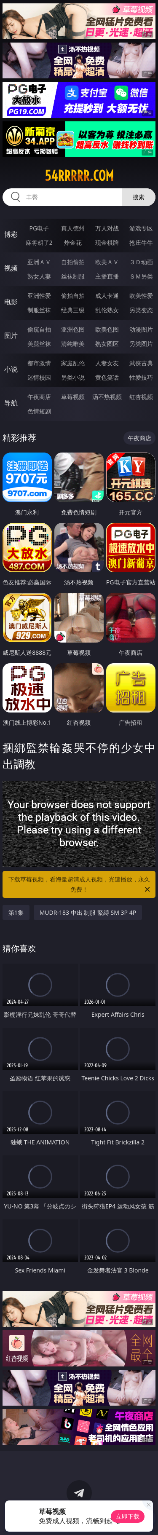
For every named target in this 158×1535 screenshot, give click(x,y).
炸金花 (73, 242)
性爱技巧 (141, 377)
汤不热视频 (107, 397)
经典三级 (73, 310)
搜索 (139, 197)
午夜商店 (39, 397)
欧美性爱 (141, 296)
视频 (11, 268)
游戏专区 (141, 228)
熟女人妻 (39, 276)
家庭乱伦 (73, 363)
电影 (11, 301)
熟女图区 (107, 344)
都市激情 (39, 363)
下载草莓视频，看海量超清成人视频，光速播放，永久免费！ (80, 885)
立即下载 (127, 1516)
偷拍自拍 (73, 296)
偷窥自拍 (39, 329)
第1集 (16, 912)
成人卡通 (107, 296)
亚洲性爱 (39, 296)
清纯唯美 (73, 344)
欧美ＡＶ (107, 262)
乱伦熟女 (107, 310)
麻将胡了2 (39, 242)
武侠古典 (141, 363)
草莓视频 (73, 397)
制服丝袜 (39, 310)
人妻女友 (107, 363)
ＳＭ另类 (141, 276)
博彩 (11, 234)
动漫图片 (141, 329)
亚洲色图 (73, 329)
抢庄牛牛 (141, 242)
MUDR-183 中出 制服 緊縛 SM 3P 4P (88, 912)
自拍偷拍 (73, 262)
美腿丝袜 (39, 344)
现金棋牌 (107, 242)
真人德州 (73, 228)
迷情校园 (39, 377)
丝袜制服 (73, 276)
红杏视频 (141, 397)
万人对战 (107, 228)
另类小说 (73, 377)
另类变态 (141, 310)
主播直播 (107, 276)
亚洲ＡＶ (39, 262)
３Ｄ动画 (141, 262)
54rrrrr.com (79, 175)
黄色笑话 (107, 377)
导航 (11, 402)
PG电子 (39, 228)
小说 (11, 369)
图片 (11, 335)
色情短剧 (39, 411)
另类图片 (141, 344)
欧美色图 (107, 329)
